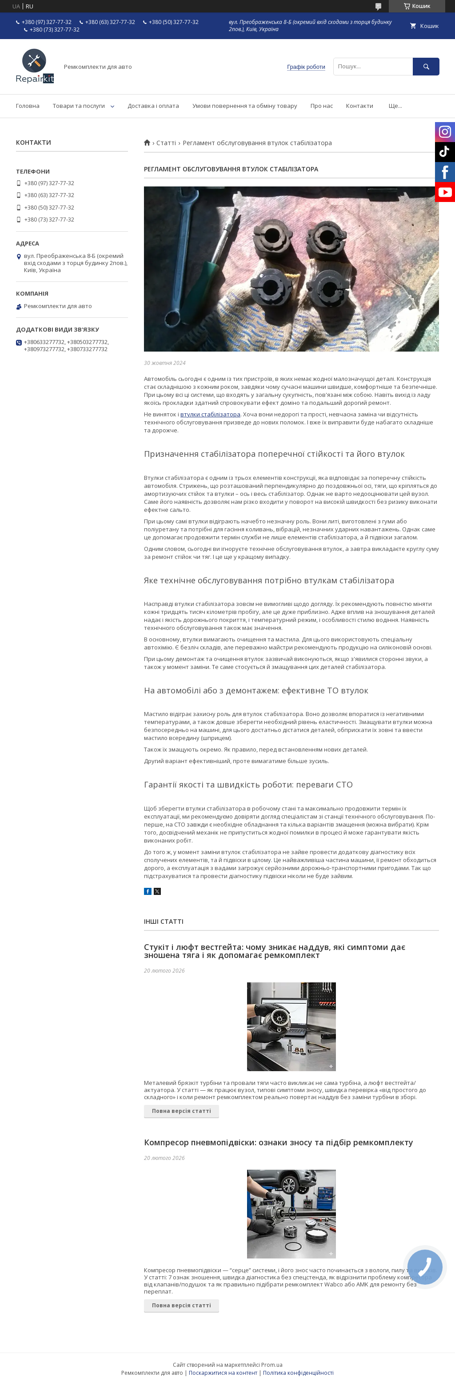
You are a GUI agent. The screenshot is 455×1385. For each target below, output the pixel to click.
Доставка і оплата (153, 106)
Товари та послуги (79, 106)
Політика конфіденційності (298, 1373)
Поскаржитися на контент (223, 1373)
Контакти (359, 106)
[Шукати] (426, 66)
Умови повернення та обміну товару (244, 106)
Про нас (322, 106)
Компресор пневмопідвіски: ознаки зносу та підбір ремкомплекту (278, 1142)
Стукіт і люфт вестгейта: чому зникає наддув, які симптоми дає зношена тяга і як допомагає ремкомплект (274, 951)
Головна (28, 106)
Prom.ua (272, 1365)
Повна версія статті (181, 1111)
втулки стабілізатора (210, 414)
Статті (166, 142)
